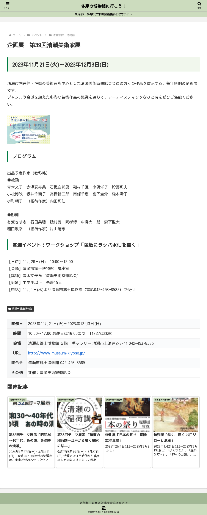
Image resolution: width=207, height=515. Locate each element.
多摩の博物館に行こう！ (103, 6)
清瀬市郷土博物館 (20, 308)
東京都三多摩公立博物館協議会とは (103, 502)
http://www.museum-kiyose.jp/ (56, 353)
